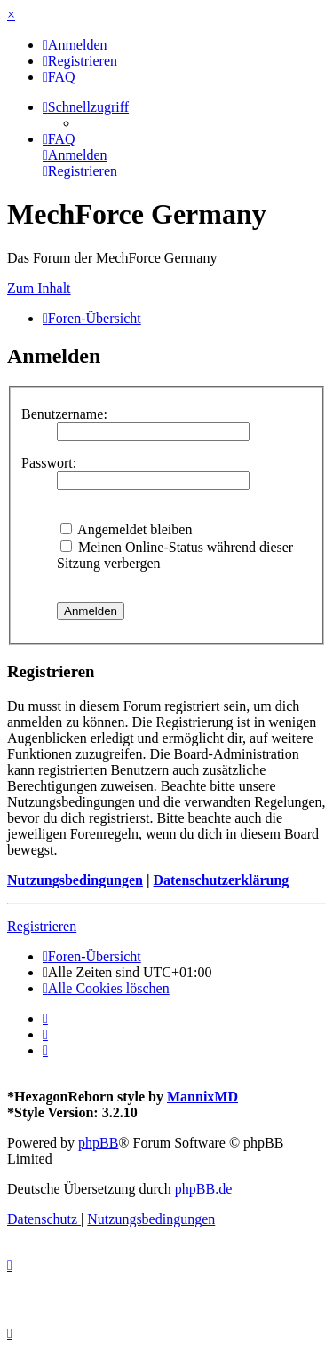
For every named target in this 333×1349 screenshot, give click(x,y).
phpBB (98, 1142)
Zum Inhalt (39, 288)
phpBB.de (203, 1188)
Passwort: (48, 462)
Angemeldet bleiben (126, 529)
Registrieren (41, 926)
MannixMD (202, 1096)
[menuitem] (75, 44)
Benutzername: (64, 414)
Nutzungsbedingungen (75, 880)
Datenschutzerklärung (221, 880)
